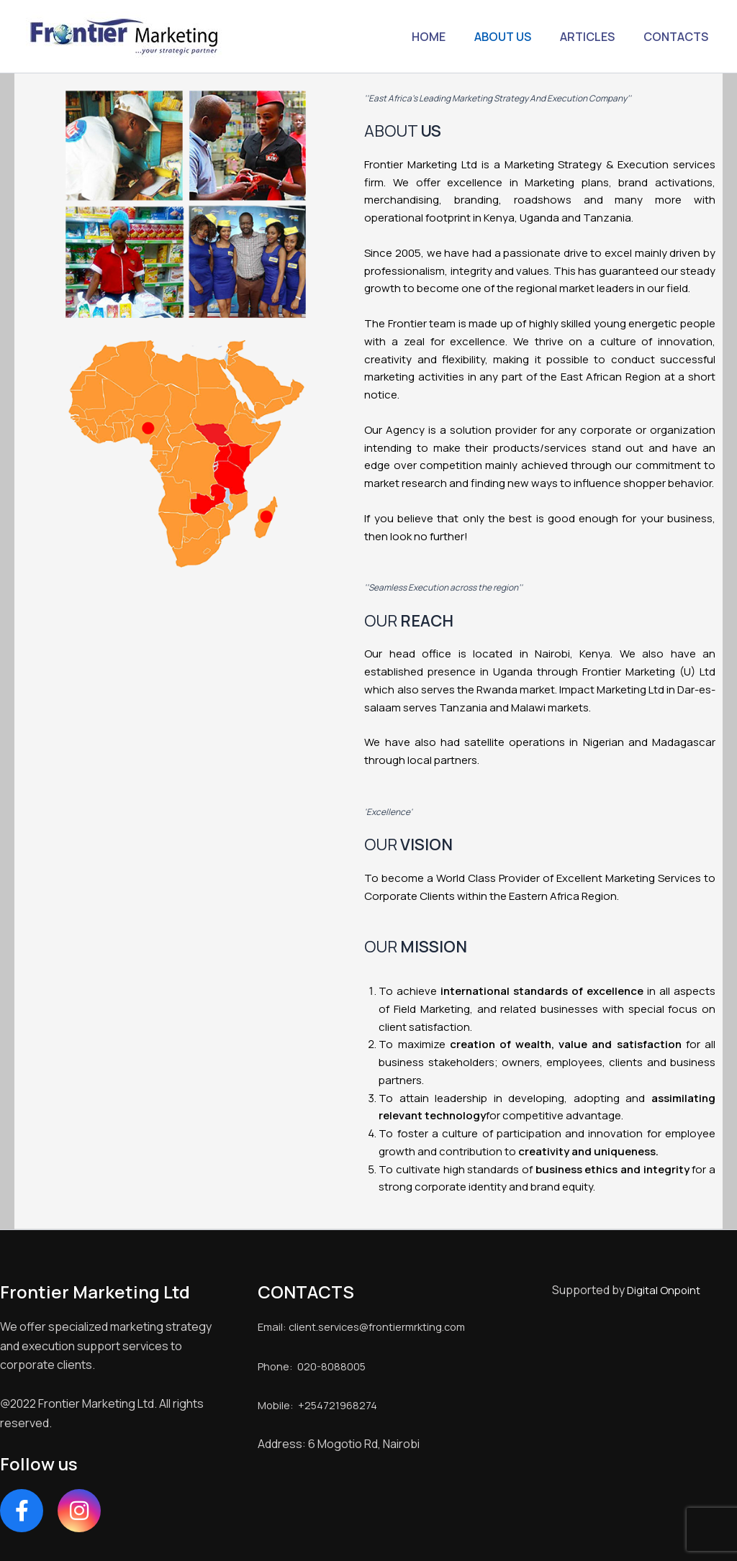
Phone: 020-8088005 (314, 1385)
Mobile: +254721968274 (322, 1424)
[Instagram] (79, 1510)
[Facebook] (21, 1510)
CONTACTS (678, 37)
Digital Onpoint (663, 1290)
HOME (449, 37)
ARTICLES (596, 37)
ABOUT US (517, 37)
